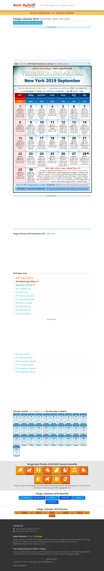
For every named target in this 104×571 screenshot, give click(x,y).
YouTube (38, 536)
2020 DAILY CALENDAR (65, 13)
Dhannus (38, 480)
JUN (52, 512)
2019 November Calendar (25, 368)
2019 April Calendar (23, 306)
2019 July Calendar (23, 354)
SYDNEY (78, 498)
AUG (65, 512)
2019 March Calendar (24, 303)
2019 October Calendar (25, 365)
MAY (45, 512)
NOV (86, 512)
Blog (30, 536)
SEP (72, 512)
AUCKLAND (65, 498)
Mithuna (38, 471)
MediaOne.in (47, 562)
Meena (65, 480)
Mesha (20, 471)
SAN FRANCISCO (39, 498)
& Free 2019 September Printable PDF (27, 23)
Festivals (63, 5)
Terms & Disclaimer (20, 566)
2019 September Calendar (26, 361)
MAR (31, 512)
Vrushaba (29, 471)
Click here (51, 233)
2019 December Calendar (25, 372)
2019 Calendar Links (23, 289)
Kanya (65, 471)
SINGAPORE (52, 502)
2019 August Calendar (24, 358)
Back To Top (52, 559)
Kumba (56, 480)
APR (38, 512)
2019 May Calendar (23, 310)
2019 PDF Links (21, 292)
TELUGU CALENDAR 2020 (40, 13)
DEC (52, 516)
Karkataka (47, 471)
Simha (56, 471)
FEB (24, 512)
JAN (17, 512)
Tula (74, 471)
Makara (47, 480)
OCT (79, 512)
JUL (59, 512)
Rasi (57, 5)
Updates (71, 5)
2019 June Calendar (23, 314)
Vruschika (84, 471)
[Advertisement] (52, 44)
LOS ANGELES (25, 498)
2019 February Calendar (25, 299)
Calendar (52, 5)
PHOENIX (52, 498)
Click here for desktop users (41, 64)
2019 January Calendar (24, 296)
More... (77, 554)
